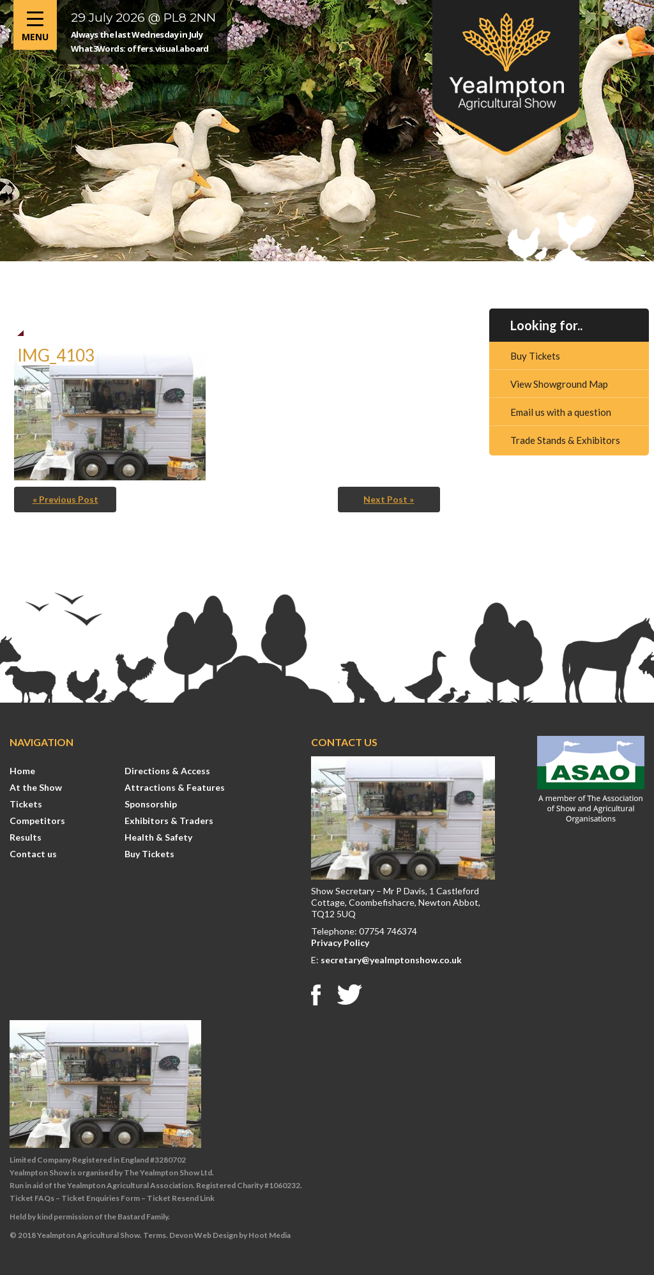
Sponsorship (151, 803)
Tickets (26, 803)
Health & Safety (158, 837)
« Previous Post (65, 499)
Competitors (37, 820)
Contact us (33, 853)
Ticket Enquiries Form (100, 1198)
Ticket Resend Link (181, 1198)
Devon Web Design (203, 1235)
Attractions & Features (175, 787)
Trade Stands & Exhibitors (565, 440)
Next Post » (388, 499)
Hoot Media (269, 1235)
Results (26, 837)
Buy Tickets (535, 356)
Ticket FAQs (32, 1198)
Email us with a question (560, 412)
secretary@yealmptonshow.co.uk (391, 959)
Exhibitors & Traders (169, 820)
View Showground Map (559, 384)
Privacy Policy (340, 942)
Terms (154, 1235)
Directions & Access (167, 770)
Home (22, 770)
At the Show (36, 787)
